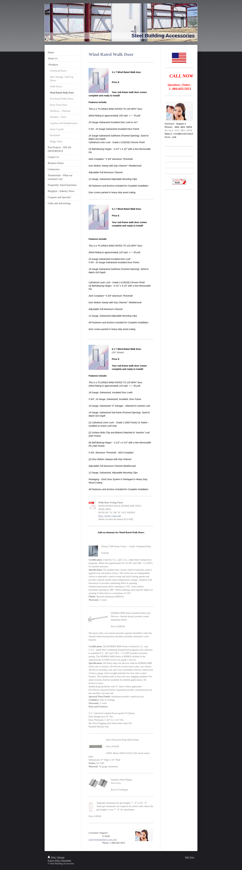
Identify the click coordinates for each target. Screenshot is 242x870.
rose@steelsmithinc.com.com (103, 839)
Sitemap (60, 857)
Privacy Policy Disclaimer (59, 860)
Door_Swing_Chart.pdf (109, 516)
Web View (189, 857)
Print (52, 857)
